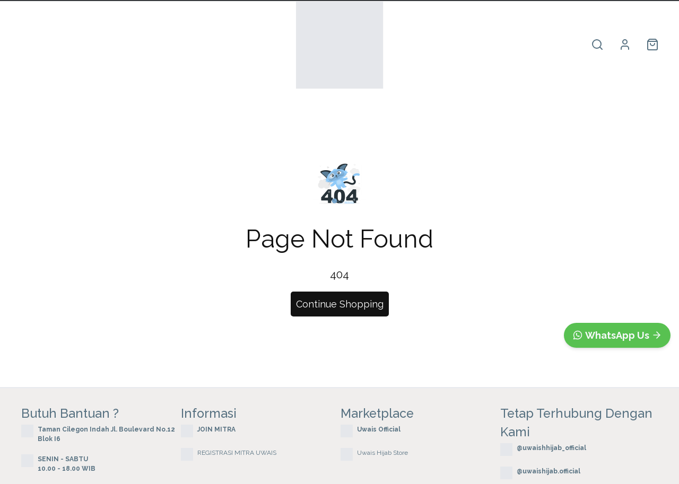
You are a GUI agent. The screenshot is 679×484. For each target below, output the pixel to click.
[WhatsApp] (617, 335)
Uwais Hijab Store (382, 452)
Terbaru (155, 44)
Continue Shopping (340, 304)
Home (32, 44)
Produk (91, 44)
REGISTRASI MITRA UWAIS (236, 452)
